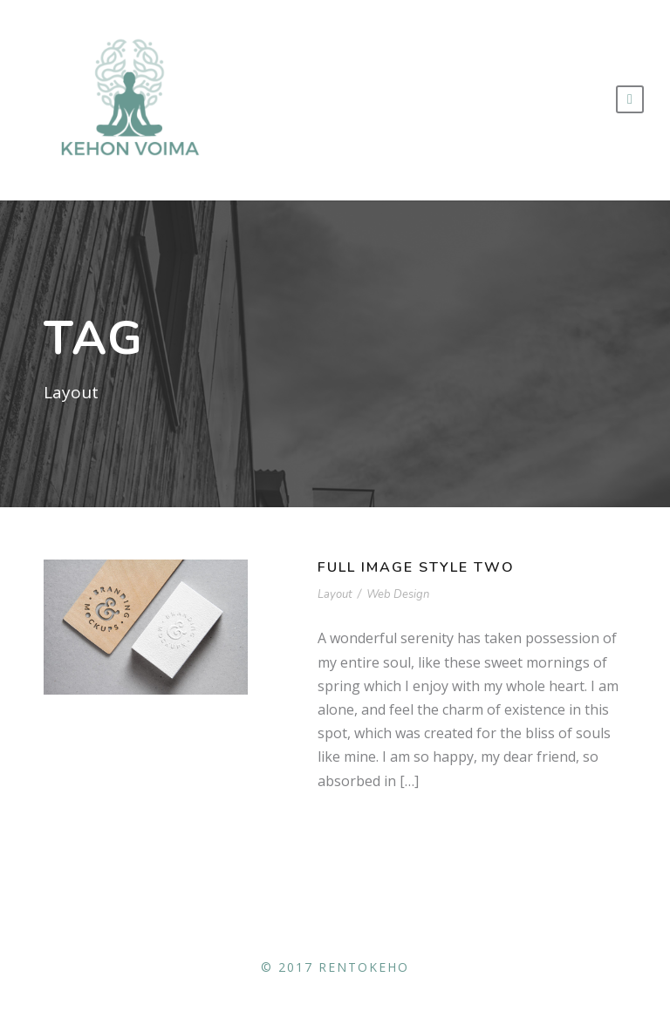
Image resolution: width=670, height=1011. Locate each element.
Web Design (397, 594)
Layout (335, 594)
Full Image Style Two (416, 567)
